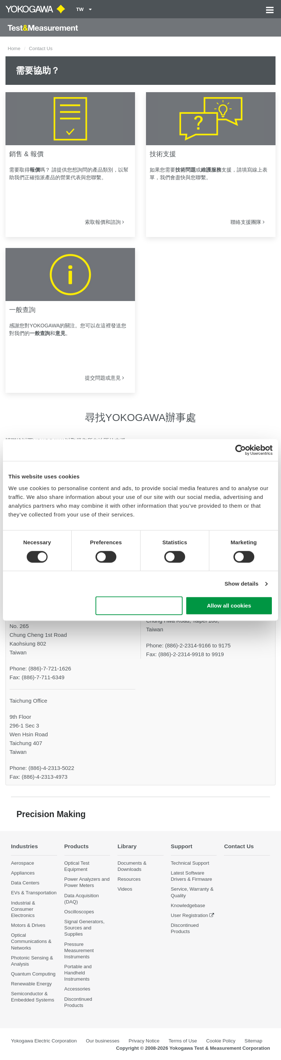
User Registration (189, 915)
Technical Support (190, 863)
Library (126, 846)
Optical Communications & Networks (31, 941)
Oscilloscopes (79, 911)
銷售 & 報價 (26, 154)
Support (181, 846)
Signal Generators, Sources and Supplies (84, 928)
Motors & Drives (28, 925)
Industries (24, 846)
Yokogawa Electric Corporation (44, 1041)
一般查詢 (22, 309)
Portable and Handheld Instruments (78, 973)
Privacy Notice (143, 1041)
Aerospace (22, 863)
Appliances (23, 873)
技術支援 (163, 154)
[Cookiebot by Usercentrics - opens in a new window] (241, 449)
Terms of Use (183, 1041)
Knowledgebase (188, 905)
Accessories (77, 989)
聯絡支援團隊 (248, 222)
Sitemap (253, 1041)
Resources (128, 879)
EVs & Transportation (34, 892)
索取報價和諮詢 (104, 222)
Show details (242, 583)
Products (76, 846)
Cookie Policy (220, 1041)
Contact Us (239, 846)
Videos (124, 889)
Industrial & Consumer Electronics (23, 909)
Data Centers (25, 883)
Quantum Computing (33, 974)
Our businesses (103, 1041)
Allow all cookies (229, 606)
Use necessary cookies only (139, 606)
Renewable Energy (31, 983)
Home (14, 48)
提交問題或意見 (104, 378)
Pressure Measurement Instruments (79, 950)
